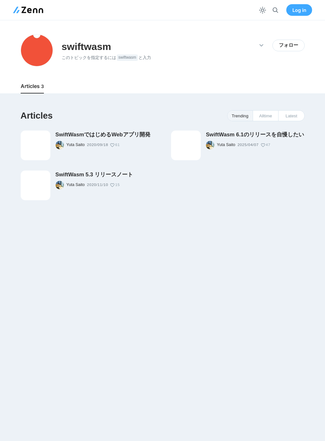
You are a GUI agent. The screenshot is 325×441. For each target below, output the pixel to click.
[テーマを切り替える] (263, 10)
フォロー (288, 45)
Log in (299, 10)
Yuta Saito (75, 144)
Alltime (265, 115)
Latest (291, 115)
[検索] (275, 10)
